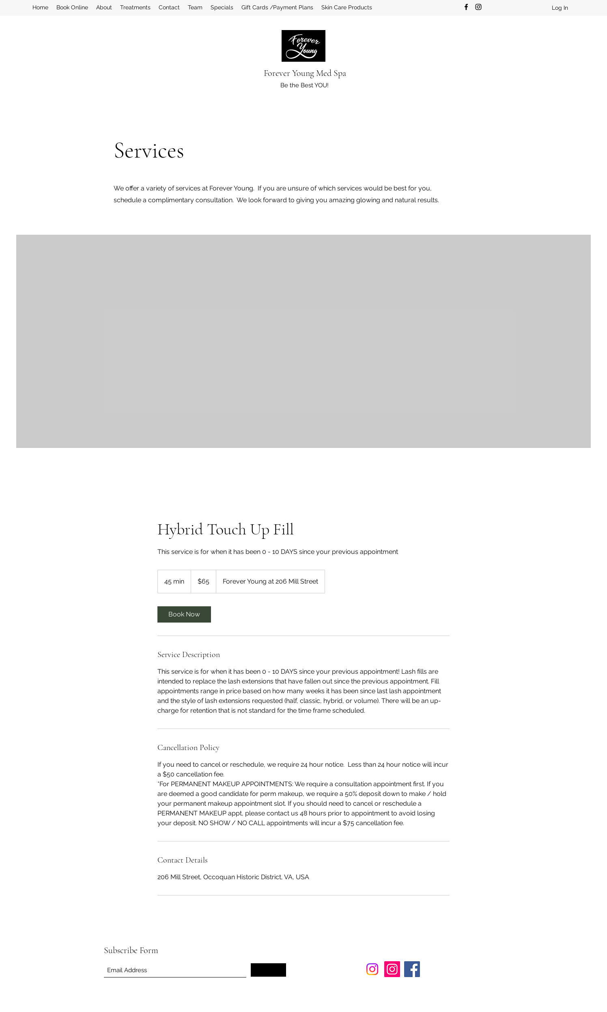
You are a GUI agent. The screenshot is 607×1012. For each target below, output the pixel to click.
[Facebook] (466, 7)
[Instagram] (478, 7)
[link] (184, 614)
